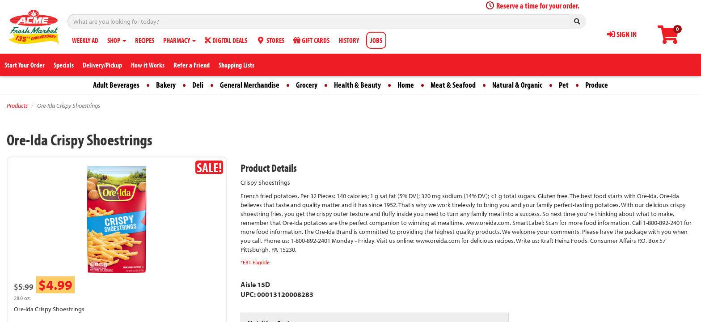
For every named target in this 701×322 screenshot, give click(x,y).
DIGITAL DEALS (226, 40)
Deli (197, 85)
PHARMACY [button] (179, 40)
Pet (564, 85)
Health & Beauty (357, 85)
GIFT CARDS (311, 40)
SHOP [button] (116, 40)
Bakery (166, 85)
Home (405, 85)
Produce (596, 85)
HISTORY (348, 40)
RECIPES (144, 40)
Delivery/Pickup (102, 64)
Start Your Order (24, 64)
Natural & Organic (517, 85)
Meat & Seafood (453, 85)
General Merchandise (249, 85)
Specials (64, 64)
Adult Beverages (116, 85)
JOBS (376, 40)
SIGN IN (622, 34)
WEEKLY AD (85, 40)
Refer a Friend (191, 64)
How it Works (148, 64)
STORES (270, 40)
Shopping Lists (236, 64)
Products (17, 106)
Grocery (306, 85)
